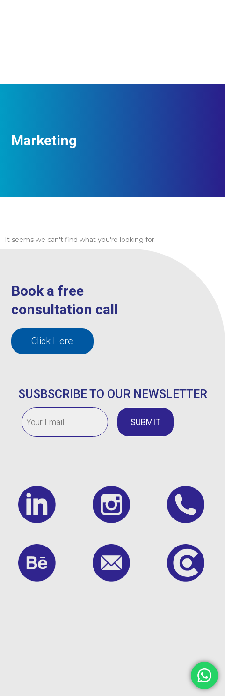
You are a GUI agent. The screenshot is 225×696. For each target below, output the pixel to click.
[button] (52, 341)
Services (148, 21)
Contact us (140, 63)
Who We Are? (102, 21)
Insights (186, 21)
